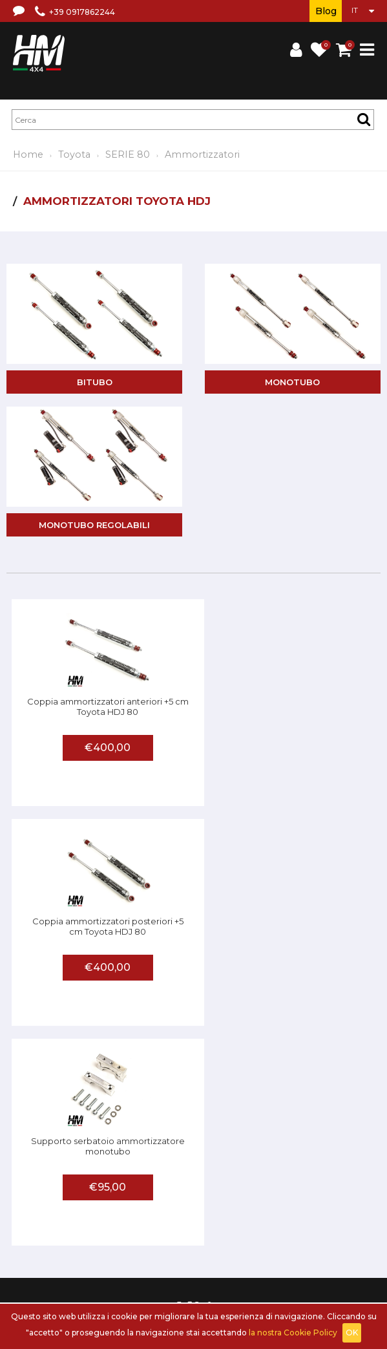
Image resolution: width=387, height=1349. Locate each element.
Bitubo (94, 382)
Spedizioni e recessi (252, 1199)
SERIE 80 (127, 154)
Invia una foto (178, 1235)
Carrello (153, 1272)
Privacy (310, 1199)
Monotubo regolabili (94, 525)
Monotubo (292, 382)
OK (352, 1332)
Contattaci (350, 1199)
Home (28, 154)
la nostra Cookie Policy (293, 1332)
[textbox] (193, 119)
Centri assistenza (113, 1235)
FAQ (65, 1235)
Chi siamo (103, 1199)
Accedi (118, 1272)
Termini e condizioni (168, 1199)
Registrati (81, 1272)
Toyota (74, 154)
